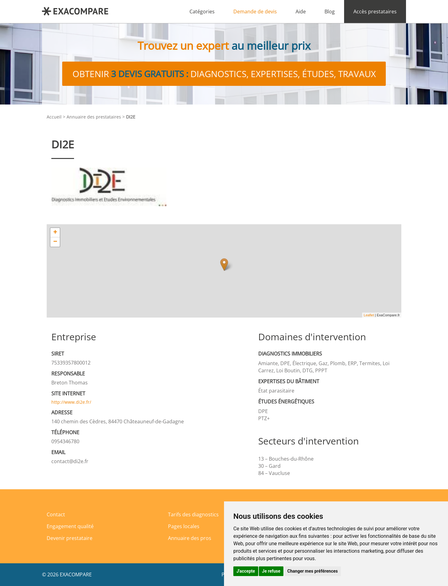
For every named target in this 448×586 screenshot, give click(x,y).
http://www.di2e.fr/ (71, 402)
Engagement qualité (70, 526)
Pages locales (183, 526)
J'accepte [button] (245, 571)
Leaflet (369, 315)
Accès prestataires (375, 11)
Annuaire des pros (189, 538)
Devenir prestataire (69, 538)
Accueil (54, 117)
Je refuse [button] (271, 571)
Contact (56, 514)
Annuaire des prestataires (94, 117)
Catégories (202, 11)
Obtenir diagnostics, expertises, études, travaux (224, 74)
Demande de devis (255, 11)
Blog (329, 11)
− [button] (55, 242)
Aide (301, 11)
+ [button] (55, 232)
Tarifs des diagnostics (193, 514)
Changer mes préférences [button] (312, 571)
